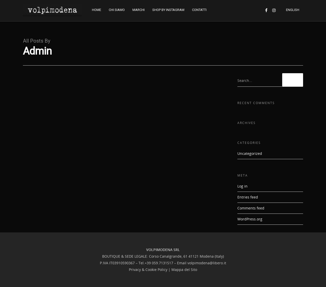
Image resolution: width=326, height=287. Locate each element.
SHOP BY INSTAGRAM (168, 10)
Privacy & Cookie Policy (148, 269)
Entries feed (247, 197)
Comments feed (250, 208)
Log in (242, 186)
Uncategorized (249, 153)
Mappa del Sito (184, 269)
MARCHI (138, 10)
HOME (96, 10)
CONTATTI (199, 10)
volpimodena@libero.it (206, 262)
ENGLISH (292, 10)
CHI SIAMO (117, 10)
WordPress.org (249, 219)
